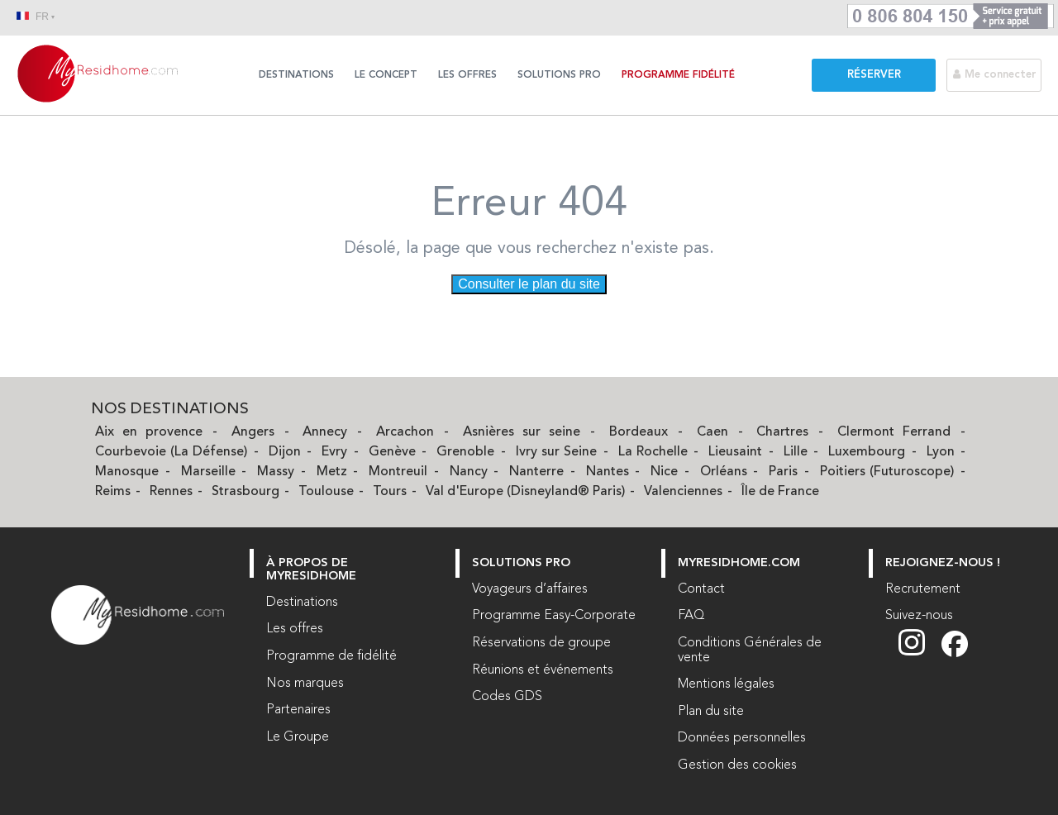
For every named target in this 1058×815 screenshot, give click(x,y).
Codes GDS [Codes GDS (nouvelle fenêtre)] (507, 696)
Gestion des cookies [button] (737, 765)
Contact (701, 589)
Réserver (874, 74)
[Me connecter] (1002, 74)
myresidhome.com (739, 563)
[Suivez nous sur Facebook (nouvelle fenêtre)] (954, 653)
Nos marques (305, 683)
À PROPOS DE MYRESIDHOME (311, 570)
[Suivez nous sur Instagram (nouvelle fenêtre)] (919, 653)
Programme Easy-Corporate (554, 615)
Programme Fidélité (678, 75)
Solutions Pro (559, 75)
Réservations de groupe (541, 643)
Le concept (386, 75)
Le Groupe (297, 737)
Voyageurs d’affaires (530, 589)
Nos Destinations (170, 409)
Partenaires (298, 710)
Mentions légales (726, 684)
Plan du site (711, 711)
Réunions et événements (542, 670)
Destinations (296, 75)
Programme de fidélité (331, 656)
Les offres (467, 75)
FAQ (691, 615)
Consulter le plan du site (529, 284)
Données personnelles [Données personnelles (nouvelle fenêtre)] (742, 738)
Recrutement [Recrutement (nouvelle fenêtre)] (922, 589)
